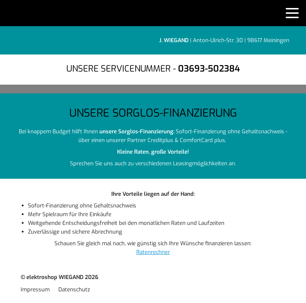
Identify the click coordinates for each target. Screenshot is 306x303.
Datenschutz (74, 289)
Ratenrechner (153, 252)
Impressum (35, 289)
